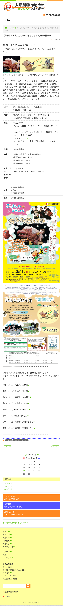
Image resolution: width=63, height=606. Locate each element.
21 (24, 471)
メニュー (7, 20)
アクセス (7, 573)
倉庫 (5, 555)
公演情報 (12, 28)
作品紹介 (7, 538)
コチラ (25, 138)
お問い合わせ (14, 513)
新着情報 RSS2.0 (10, 592)
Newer (7, 447)
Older (56, 447)
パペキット (8, 558)
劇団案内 (7, 535)
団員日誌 (7, 552)
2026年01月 (8, 483)
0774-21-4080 (53, 15)
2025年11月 (8, 489)
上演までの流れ (11, 498)
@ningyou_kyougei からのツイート (16, 523)
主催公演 (9, 440)
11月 (25, 455)
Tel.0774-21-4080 (9, 576)
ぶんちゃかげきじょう (21, 440)
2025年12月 (8, 486)
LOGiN (6, 597)
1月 (38, 455)
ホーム (6, 532)
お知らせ (7, 544)
